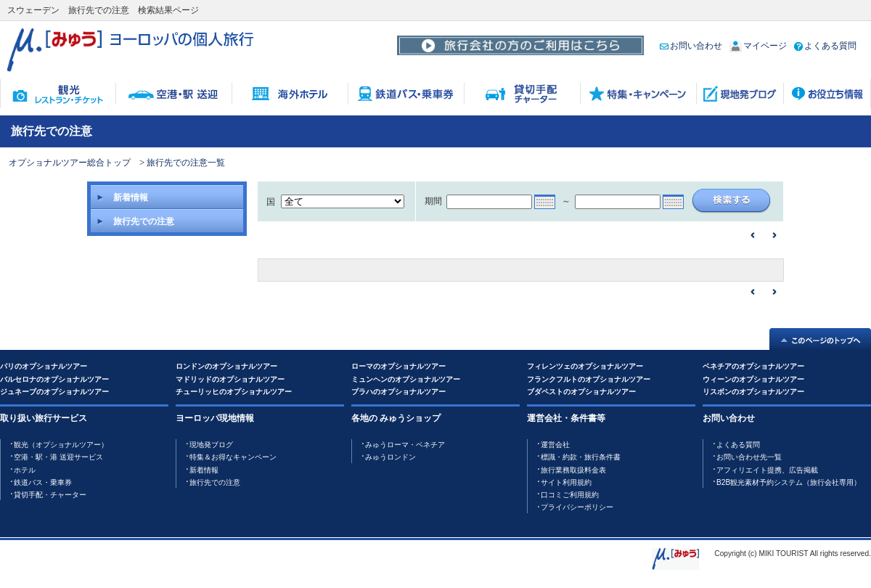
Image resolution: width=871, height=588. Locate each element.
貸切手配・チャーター (50, 495)
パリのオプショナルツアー (43, 366)
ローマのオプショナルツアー (398, 366)
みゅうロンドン (390, 457)
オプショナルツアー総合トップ (70, 163)
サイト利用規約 (566, 482)
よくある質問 (825, 46)
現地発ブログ (211, 445)
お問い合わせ (691, 46)
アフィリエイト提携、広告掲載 (767, 470)
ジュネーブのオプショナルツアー (54, 392)
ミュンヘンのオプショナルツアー (405, 379)
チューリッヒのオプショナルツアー (234, 392)
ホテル (25, 470)
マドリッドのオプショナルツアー (230, 379)
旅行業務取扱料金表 (573, 470)
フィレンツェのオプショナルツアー (585, 366)
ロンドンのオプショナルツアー (226, 366)
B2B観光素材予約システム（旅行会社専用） (788, 482)
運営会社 (555, 445)
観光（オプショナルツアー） (61, 445)
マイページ (758, 46)
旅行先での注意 (214, 482)
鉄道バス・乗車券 (43, 482)
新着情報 (203, 470)
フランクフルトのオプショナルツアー (588, 379)
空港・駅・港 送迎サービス (58, 457)
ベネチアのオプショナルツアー (753, 366)
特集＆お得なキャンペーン (233, 457)
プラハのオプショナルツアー (398, 392)
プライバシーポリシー (577, 507)
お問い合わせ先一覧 (749, 457)
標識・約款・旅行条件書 (581, 457)
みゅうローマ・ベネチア (405, 445)
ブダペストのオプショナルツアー (581, 392)
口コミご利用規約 (570, 495)
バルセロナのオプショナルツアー (54, 379)
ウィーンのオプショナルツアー (753, 379)
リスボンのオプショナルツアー (753, 392)
